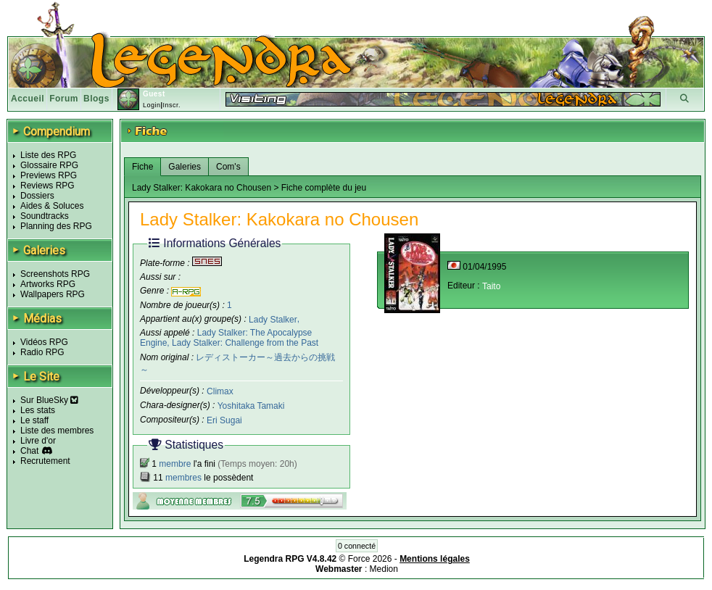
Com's (228, 167)
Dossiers (37, 196)
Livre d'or (38, 441)
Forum (63, 99)
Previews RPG (48, 175)
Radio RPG (42, 352)
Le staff (34, 420)
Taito (491, 286)
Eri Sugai (224, 420)
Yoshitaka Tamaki (251, 406)
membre (175, 464)
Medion (384, 569)
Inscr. (171, 105)
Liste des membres (57, 430)
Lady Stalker (273, 319)
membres (183, 478)
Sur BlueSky (49, 400)
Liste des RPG (48, 155)
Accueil (27, 99)
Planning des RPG (56, 226)
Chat (29, 451)
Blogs (96, 99)
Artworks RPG (47, 284)
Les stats (37, 410)
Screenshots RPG (55, 274)
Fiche (142, 167)
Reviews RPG (47, 185)
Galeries (184, 167)
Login (152, 105)
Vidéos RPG (44, 342)
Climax (220, 391)
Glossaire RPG (49, 165)
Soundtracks (44, 216)
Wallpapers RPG (52, 294)
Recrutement (45, 461)
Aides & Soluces (51, 206)
